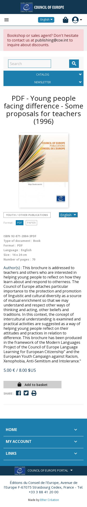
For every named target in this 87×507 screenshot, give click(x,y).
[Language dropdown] (47, 20)
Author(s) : (12, 267)
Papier (31, 222)
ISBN (6, 236)
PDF (19, 222)
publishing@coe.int (51, 40)
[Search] (29, 63)
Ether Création (49, 500)
